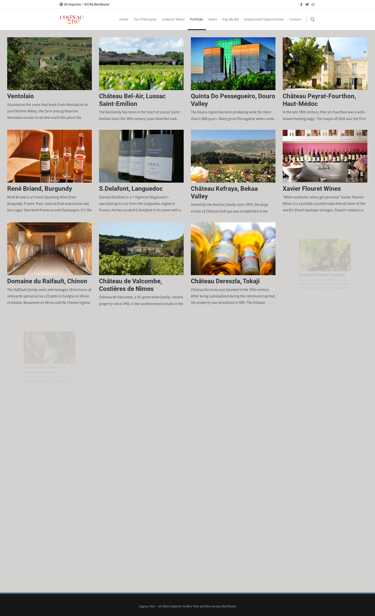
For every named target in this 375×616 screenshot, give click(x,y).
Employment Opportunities (264, 19)
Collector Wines (173, 19)
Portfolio (197, 23)
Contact (295, 19)
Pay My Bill (230, 19)
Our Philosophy (145, 19)
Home (123, 19)
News (213, 19)
